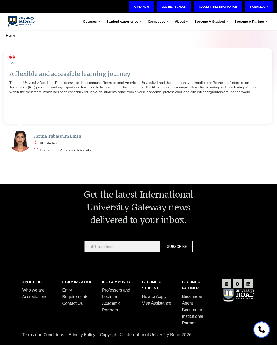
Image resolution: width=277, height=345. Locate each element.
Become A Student (211, 21)
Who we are (33, 290)
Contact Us (72, 303)
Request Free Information (218, 6)
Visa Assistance (156, 303)
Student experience (123, 21)
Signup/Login (259, 6)
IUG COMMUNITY (116, 282)
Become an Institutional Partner (192, 316)
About (181, 21)
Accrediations (34, 296)
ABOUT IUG (32, 282)
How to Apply (154, 296)
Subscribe (177, 246)
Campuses (158, 21)
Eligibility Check (174, 6)
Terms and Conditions (43, 334)
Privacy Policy (82, 334)
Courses (91, 21)
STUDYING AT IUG (77, 282)
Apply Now (141, 6)
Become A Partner (250, 21)
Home (10, 35)
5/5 (11, 63)
